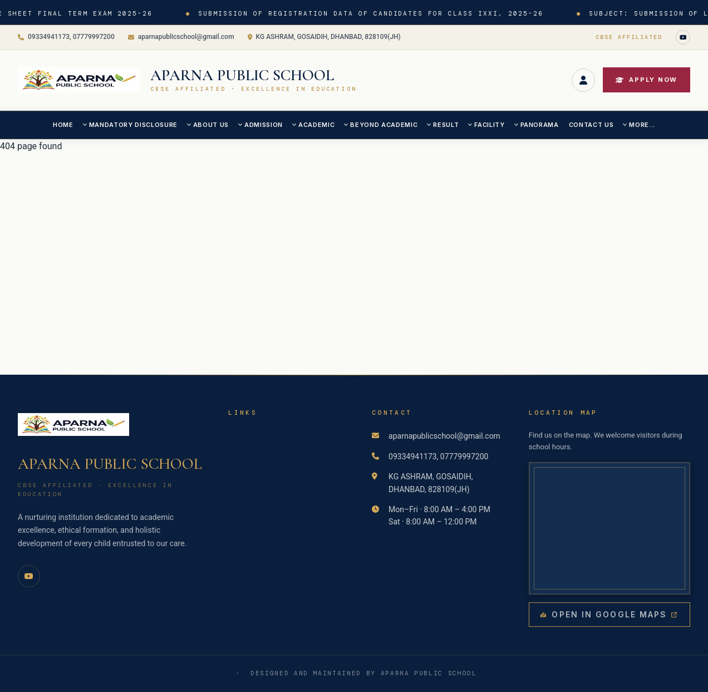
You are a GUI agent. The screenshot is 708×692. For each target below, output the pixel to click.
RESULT (446, 125)
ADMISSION (263, 125)
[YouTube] (683, 37)
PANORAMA (539, 125)
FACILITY (489, 125)
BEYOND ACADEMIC (383, 125)
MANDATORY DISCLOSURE (133, 125)
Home (63, 125)
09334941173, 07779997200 (66, 37)
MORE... (642, 125)
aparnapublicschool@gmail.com (181, 37)
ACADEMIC (316, 125)
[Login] (583, 80)
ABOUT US (211, 125)
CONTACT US (591, 125)
